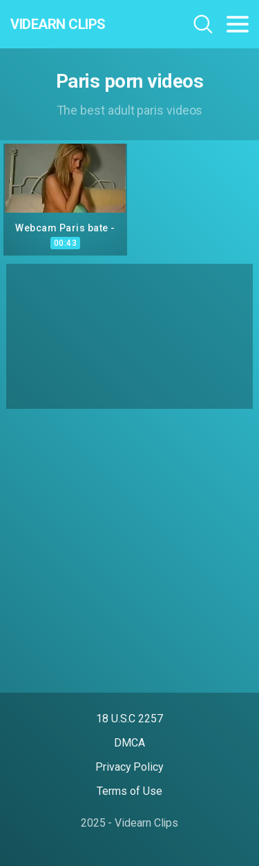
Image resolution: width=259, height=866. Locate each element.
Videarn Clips (58, 24)
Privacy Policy (129, 766)
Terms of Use (129, 791)
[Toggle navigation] (238, 24)
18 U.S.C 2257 (129, 718)
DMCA (129, 742)
